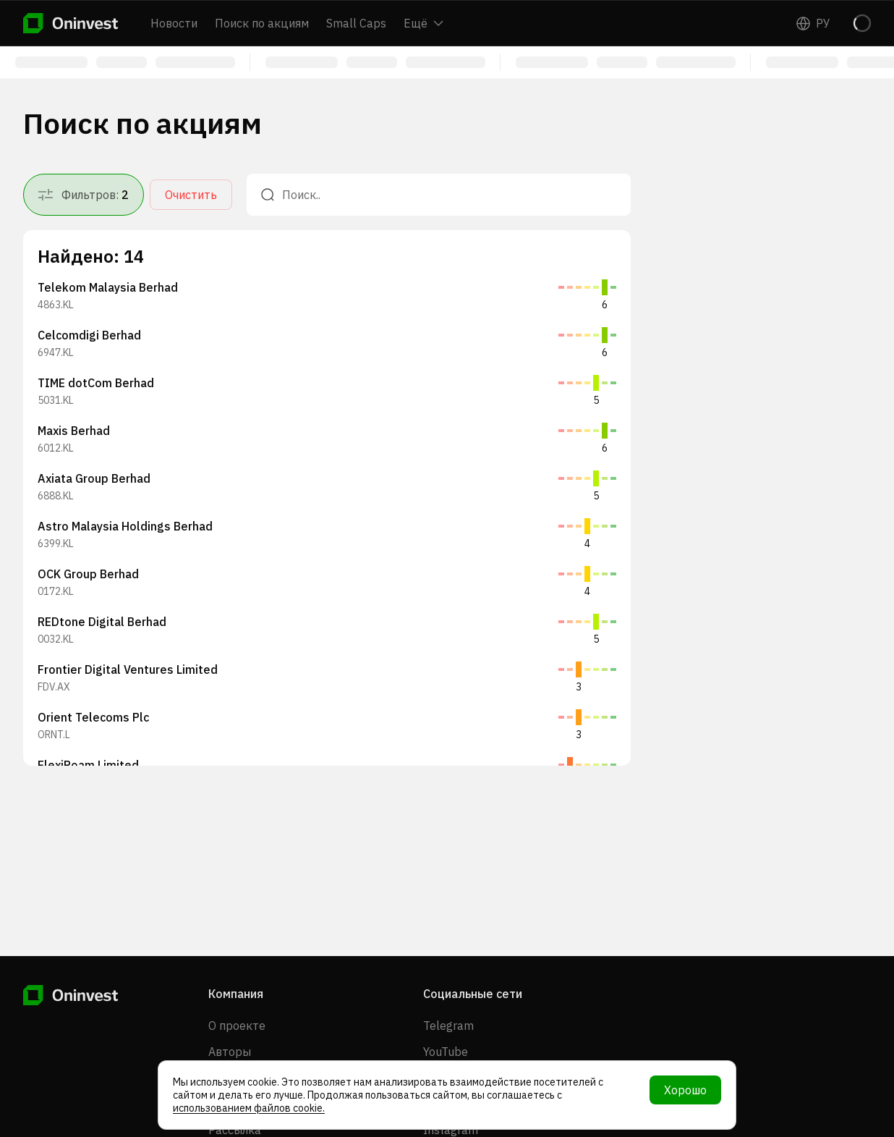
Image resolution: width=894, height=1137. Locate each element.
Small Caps (356, 23)
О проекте (236, 1025)
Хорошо (685, 1090)
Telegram (448, 1025)
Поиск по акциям (262, 23)
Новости (173, 23)
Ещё (423, 23)
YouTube (445, 1051)
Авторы (229, 1051)
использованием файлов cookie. (249, 1108)
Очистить (191, 194)
